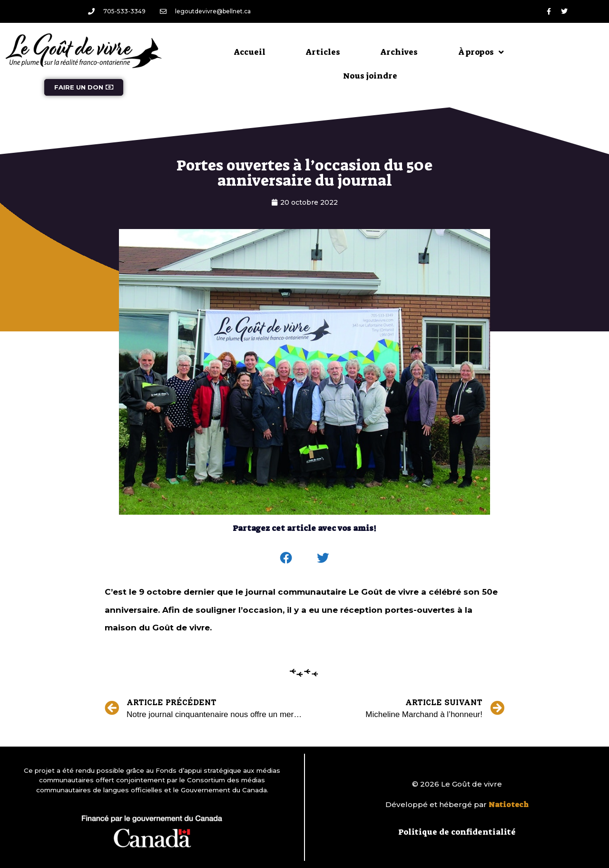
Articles (323, 52)
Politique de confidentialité (457, 832)
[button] (286, 558)
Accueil (249, 52)
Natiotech (509, 804)
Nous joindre (370, 75)
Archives (399, 52)
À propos (481, 52)
